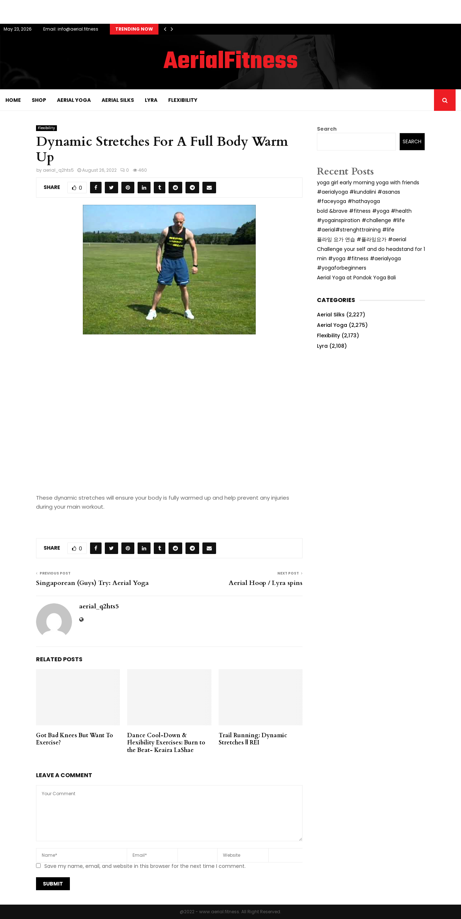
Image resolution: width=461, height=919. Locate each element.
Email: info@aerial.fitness (70, 29)
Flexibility (182, 100)
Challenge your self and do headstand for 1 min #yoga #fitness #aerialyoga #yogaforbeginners (371, 258)
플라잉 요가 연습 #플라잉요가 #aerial (361, 239)
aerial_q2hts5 (58, 170)
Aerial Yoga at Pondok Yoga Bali (356, 277)
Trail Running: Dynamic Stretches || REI (253, 739)
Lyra (151, 100)
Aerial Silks (118, 100)
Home (13, 100)
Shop (39, 100)
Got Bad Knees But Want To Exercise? (74, 739)
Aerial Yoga (74, 100)
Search (327, 128)
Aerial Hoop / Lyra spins (266, 582)
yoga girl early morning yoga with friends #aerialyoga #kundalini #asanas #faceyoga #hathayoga (368, 192)
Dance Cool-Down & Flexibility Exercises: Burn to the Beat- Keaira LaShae (166, 742)
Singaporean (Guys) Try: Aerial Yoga (92, 582)
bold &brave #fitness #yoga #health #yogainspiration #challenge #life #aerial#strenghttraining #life (364, 220)
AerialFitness (231, 62)
